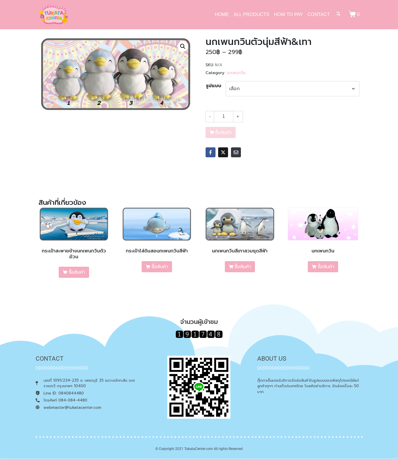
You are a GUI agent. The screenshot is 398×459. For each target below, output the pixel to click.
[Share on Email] (236, 152)
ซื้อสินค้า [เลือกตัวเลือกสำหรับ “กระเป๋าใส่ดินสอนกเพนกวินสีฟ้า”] (160, 266)
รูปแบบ (213, 85)
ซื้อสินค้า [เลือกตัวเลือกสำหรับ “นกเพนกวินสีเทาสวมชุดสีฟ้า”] (242, 266)
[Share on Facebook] (210, 152)
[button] (183, 46)
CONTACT (318, 14)
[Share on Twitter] (223, 152)
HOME (222, 14)
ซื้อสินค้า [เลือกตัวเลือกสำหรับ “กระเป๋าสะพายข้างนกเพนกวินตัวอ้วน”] (77, 272)
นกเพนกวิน (236, 73)
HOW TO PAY (288, 14)
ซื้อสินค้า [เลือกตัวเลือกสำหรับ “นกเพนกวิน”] (326, 266)
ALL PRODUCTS (251, 14)
